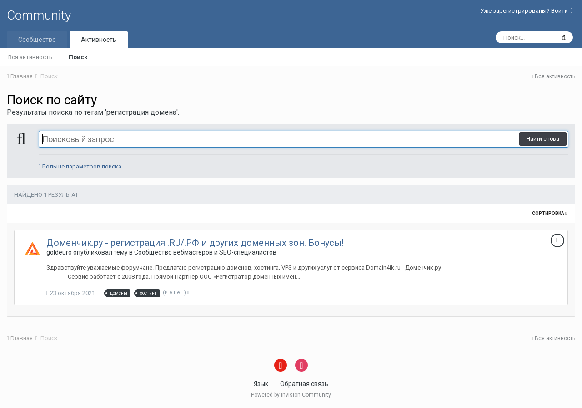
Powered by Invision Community (291, 395)
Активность (98, 39)
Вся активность (30, 57)
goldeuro (59, 252)
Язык (263, 384)
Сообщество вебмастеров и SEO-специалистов (205, 252)
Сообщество (37, 39)
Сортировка (549, 213)
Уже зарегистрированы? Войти (526, 10)
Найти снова (543, 139)
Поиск (78, 57)
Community (39, 15)
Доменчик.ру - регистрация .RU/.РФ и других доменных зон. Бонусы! (195, 242)
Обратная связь (304, 384)
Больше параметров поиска (80, 166)
